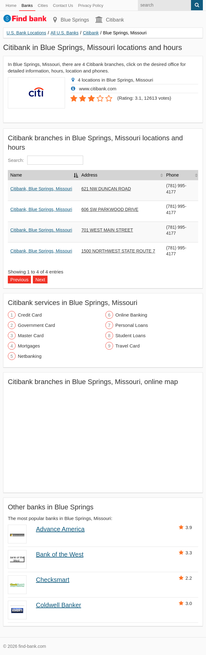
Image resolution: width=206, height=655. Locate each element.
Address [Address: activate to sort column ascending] (89, 175)
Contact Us (63, 5)
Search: (45, 160)
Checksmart (52, 579)
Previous (19, 279)
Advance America (60, 529)
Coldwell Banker (58, 605)
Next (40, 279)
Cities (43, 5)
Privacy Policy (90, 5)
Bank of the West (59, 554)
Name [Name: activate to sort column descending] (16, 175)
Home (11, 5)
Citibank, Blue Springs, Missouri (41, 188)
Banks (27, 5)
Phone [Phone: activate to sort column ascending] (172, 175)
